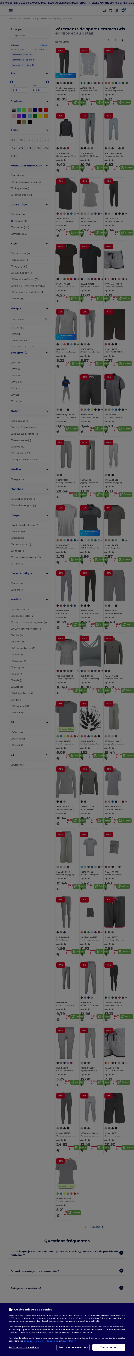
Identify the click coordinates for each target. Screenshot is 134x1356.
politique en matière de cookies (41, 1341)
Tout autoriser (109, 1347)
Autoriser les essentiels (73, 1347)
